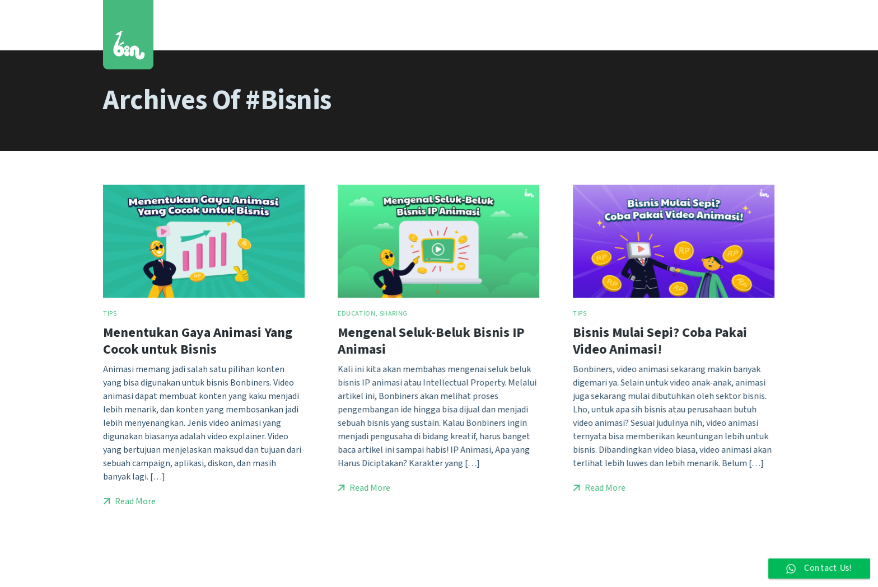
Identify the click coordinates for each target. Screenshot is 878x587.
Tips (109, 313)
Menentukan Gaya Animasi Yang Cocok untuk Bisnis (197, 341)
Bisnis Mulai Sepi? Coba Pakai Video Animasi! (660, 341)
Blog (666, 25)
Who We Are (615, 25)
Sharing (394, 313)
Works (507, 25)
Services (556, 25)
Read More (129, 502)
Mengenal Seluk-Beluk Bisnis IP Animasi (431, 341)
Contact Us (717, 25)
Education (356, 313)
